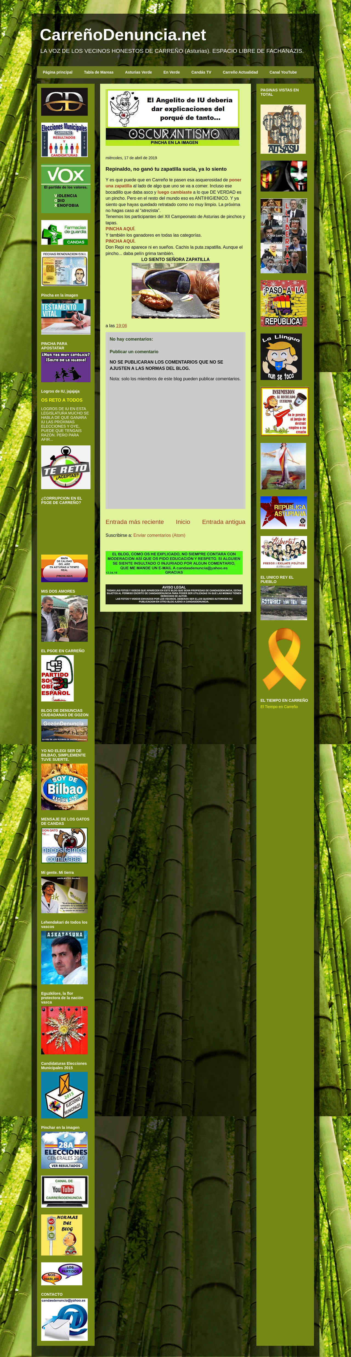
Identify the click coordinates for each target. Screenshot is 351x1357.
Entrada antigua (223, 521)
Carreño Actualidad (240, 72)
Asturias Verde (138, 72)
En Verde (171, 72)
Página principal (57, 72)
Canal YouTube (283, 72)
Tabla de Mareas (99, 72)
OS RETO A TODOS (62, 400)
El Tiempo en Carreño (279, 706)
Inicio (183, 521)
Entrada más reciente (135, 521)
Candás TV (201, 72)
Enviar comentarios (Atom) (159, 535)
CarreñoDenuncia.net (123, 34)
